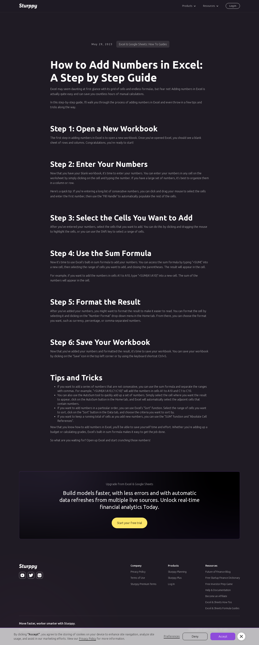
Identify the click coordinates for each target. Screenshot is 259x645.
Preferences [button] (172, 636)
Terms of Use (138, 577)
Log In (171, 584)
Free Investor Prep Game (219, 584)
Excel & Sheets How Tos (218, 602)
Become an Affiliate (216, 596)
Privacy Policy (138, 571)
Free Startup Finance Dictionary (222, 577)
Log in (232, 5)
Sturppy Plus (175, 577)
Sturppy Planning (177, 571)
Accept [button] (223, 636)
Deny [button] (195, 636)
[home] (28, 6)
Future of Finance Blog (217, 571)
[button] (189, 6)
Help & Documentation (218, 590)
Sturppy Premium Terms (143, 584)
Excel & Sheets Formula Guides (222, 608)
